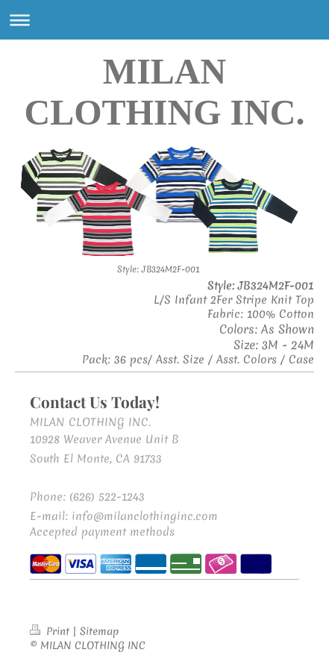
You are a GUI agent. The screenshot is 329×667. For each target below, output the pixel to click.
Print (51, 631)
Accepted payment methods (102, 531)
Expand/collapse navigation (164, 20)
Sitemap (99, 631)
